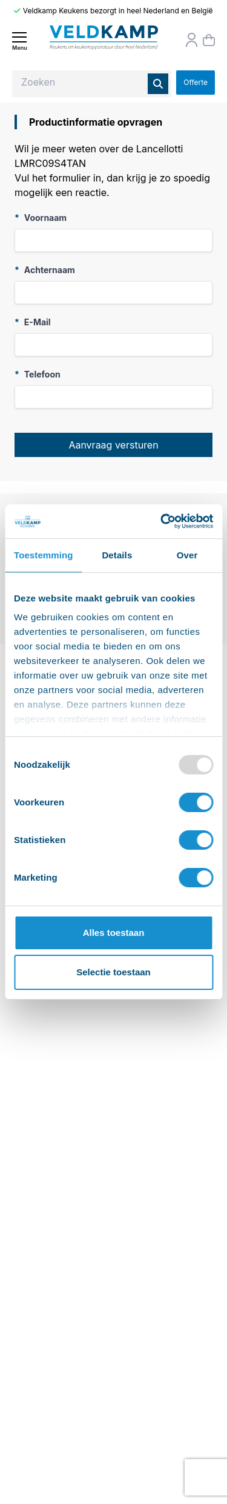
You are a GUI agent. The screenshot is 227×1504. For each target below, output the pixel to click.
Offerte (195, 82)
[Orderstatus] (192, 40)
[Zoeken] (158, 83)
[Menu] (19, 41)
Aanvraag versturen (113, 445)
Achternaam (45, 270)
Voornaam (41, 217)
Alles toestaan (114, 932)
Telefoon (38, 374)
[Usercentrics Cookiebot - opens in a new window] (161, 521)
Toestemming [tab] (43, 555)
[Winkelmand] (209, 40)
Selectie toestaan (113, 972)
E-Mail (33, 322)
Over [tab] (187, 555)
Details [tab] (117, 555)
